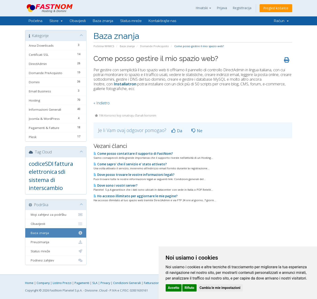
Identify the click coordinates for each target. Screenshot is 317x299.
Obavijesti (78, 21)
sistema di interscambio (46, 184)
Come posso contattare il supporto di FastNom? (133, 153)
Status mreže (131, 21)
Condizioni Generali (127, 283)
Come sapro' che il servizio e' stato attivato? (130, 164)
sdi (61, 171)
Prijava (222, 8)
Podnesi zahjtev (56, 260)
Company (43, 283)
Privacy (105, 283)
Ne (196, 130)
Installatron (125, 84)
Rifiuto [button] (189, 288)
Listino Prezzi (62, 283)
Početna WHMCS (103, 46)
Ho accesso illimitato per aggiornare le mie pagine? (135, 196)
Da (177, 130)
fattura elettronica (51, 167)
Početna (35, 21)
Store (56, 21)
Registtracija (242, 8)
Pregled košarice (275, 8)
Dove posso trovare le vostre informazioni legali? (134, 175)
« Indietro (101, 103)
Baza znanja (103, 21)
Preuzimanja (56, 242)
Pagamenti (82, 283)
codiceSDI (41, 163)
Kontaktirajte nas (162, 21)
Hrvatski (203, 8)
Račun (281, 21)
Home (29, 283)
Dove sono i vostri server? (115, 185)
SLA (94, 283)
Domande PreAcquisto (154, 46)
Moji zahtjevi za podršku (56, 214)
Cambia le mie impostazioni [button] (220, 288)
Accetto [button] (173, 288)
